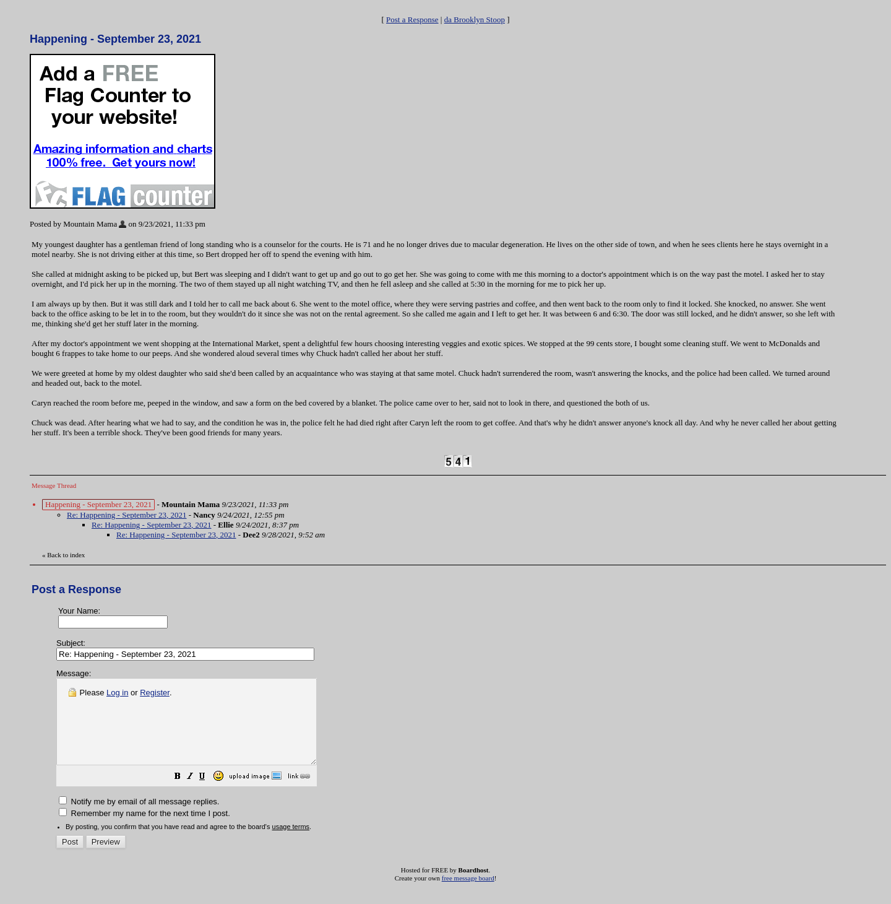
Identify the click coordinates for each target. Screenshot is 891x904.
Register (155, 692)
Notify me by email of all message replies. (139, 818)
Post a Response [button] (412, 19)
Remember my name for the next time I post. (144, 830)
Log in (117, 692)
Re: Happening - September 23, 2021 (127, 514)
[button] (208, 794)
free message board (468, 894)
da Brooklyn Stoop (474, 19)
